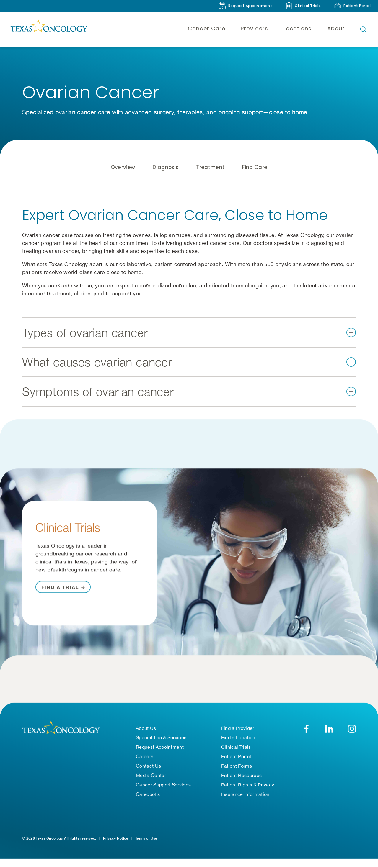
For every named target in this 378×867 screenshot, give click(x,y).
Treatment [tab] (210, 179)
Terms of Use (146, 846)
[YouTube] (352, 737)
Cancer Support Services (163, 793)
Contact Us (148, 774)
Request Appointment (160, 755)
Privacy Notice (115, 846)
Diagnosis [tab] (165, 179)
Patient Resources (241, 783)
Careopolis (148, 802)
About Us (146, 736)
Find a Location (238, 745)
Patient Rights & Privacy (247, 793)
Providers (254, 28)
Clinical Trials (236, 755)
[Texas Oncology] (48, 29)
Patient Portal (236, 764)
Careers (144, 764)
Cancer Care (206, 28)
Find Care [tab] (254, 179)
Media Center (151, 783)
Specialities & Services (161, 745)
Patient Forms (236, 774)
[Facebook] (306, 737)
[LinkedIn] (329, 737)
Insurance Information (245, 802)
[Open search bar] (363, 29)
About (336, 28)
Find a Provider (237, 736)
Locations (298, 28)
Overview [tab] (123, 179)
